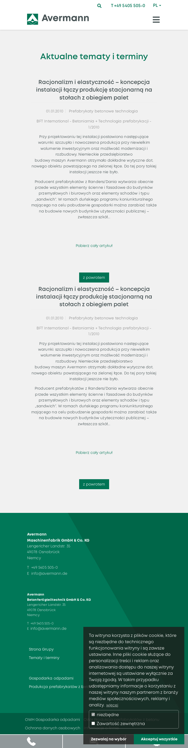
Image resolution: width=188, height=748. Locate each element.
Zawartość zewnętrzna (118, 723)
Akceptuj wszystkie (159, 739)
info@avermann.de (49, 573)
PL (155, 5)
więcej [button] (112, 705)
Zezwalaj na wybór (108, 739)
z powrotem (94, 277)
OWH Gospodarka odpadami (52, 719)
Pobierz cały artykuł (94, 245)
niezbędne (105, 714)
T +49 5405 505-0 (128, 5)
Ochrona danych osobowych (52, 728)
